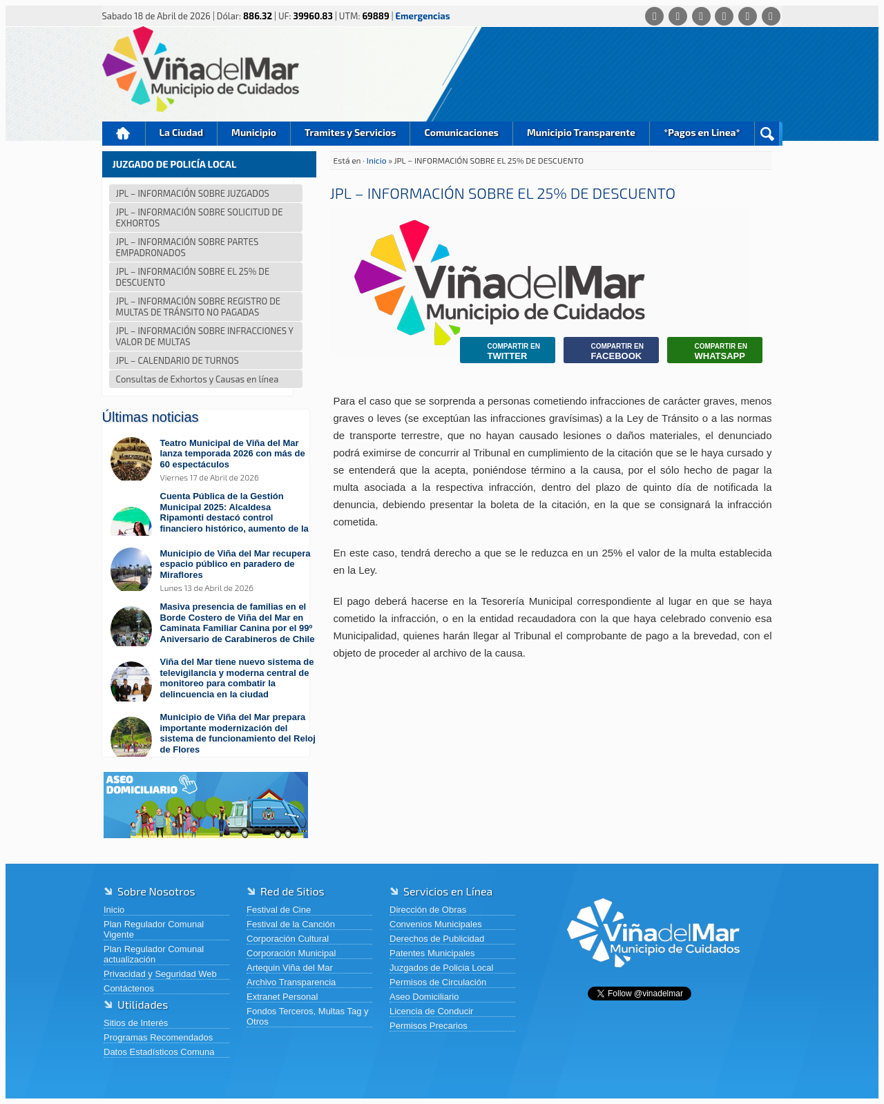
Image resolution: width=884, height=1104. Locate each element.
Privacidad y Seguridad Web (160, 974)
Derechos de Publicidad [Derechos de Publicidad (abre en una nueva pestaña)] (437, 938)
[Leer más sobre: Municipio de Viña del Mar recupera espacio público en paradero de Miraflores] (212, 571)
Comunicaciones (461, 132)
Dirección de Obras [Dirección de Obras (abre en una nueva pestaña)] (428, 909)
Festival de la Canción (291, 924)
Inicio (123, 134)
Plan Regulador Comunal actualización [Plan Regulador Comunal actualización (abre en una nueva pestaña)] (154, 954)
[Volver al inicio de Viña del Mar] (653, 978)
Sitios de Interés (136, 1023)
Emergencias (423, 15)
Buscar (767, 134)
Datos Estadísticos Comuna (159, 1052)
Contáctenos (129, 988)
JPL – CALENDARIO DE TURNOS (177, 360)
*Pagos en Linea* (702, 132)
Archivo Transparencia (291, 982)
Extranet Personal (282, 996)
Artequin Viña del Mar (290, 967)
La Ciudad (182, 132)
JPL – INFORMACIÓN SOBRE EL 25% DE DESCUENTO (193, 277)
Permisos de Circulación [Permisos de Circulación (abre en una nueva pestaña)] (438, 982)
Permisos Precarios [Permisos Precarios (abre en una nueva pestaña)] (429, 1025)
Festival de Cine (279, 909)
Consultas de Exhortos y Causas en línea (197, 379)
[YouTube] (747, 16)
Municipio (253, 132)
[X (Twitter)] (701, 16)
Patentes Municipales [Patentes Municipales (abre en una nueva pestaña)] (432, 953)
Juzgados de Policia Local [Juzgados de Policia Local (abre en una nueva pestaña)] (441, 967)
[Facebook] (678, 16)
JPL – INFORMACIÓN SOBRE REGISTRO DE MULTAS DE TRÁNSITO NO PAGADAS (198, 307)
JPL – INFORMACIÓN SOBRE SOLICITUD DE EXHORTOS (199, 217)
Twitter (503, 351)
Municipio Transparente (581, 132)
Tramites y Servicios (350, 132)
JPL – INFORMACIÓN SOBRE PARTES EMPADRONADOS (187, 247)
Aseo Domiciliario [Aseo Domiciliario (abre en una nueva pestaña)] (424, 996)
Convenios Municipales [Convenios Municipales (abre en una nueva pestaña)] (436, 924)
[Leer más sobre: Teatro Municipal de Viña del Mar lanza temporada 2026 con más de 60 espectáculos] (212, 460)
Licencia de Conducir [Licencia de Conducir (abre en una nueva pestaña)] (431, 1011)
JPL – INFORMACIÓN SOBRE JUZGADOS (192, 193)
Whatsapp (710, 351)
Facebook (607, 351)
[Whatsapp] (654, 16)
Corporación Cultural (288, 938)
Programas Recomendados (158, 1037)
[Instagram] (724, 16)
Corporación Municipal (291, 953)
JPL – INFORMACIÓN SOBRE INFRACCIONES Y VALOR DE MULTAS (205, 336)
